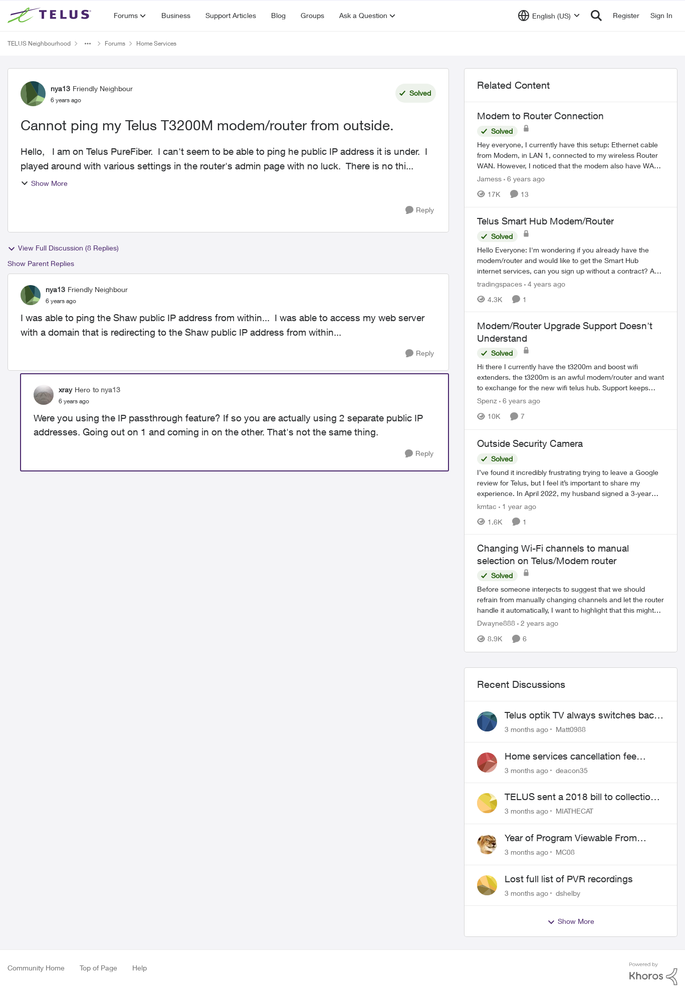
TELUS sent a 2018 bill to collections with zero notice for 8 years (583, 797)
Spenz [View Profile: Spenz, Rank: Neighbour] (487, 401)
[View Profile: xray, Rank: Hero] (44, 395)
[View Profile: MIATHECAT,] (487, 803)
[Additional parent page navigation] (88, 44)
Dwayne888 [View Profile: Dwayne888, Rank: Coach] (496, 623)
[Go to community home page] (51, 16)
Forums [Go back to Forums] (115, 43)
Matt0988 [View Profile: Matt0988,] (571, 729)
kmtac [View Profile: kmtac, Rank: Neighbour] (487, 506)
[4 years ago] (544, 283)
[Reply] (419, 210)
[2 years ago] (537, 623)
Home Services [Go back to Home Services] (156, 43)
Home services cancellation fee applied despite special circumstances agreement (570, 757)
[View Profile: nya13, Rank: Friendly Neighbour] (33, 93)
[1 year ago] (517, 506)
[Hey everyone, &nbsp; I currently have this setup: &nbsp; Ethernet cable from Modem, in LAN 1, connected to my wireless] (570, 155)
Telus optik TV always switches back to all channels (582, 715)
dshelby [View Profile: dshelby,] (568, 892)
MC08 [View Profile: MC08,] (565, 852)
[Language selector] (549, 16)
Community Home (36, 967)
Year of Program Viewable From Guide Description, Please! (571, 838)
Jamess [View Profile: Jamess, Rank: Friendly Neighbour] (489, 178)
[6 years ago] (524, 178)
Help (139, 967)
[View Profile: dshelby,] (487, 885)
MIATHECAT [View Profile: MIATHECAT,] (574, 811)
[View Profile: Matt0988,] (487, 721)
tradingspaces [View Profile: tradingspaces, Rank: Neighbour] (499, 283)
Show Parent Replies (41, 263)
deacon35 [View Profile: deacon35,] (572, 770)
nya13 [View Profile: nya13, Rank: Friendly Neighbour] (60, 88)
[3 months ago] (526, 729)
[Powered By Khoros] (653, 973)
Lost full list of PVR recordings (569, 878)
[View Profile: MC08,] (487, 844)
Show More (44, 183)
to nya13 (106, 389)
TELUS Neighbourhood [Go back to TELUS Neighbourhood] (39, 43)
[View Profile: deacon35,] (487, 763)
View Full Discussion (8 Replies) (63, 248)
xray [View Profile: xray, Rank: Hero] (65, 389)
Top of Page (98, 967)
